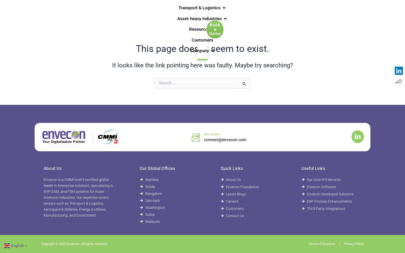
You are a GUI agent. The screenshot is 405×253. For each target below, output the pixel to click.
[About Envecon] (248, 180)
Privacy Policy (354, 244)
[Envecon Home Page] (55, 12)
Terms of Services (322, 244)
